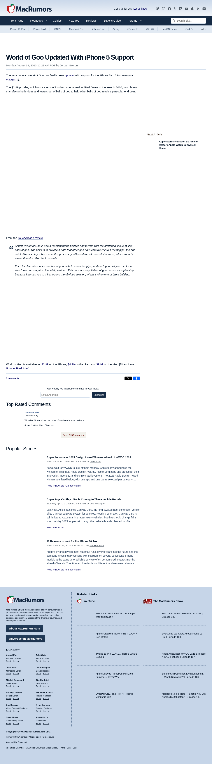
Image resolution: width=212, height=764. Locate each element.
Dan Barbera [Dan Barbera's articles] (12, 703)
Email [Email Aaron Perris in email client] (38, 721)
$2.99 (44, 364)
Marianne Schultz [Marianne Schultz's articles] (44, 690)
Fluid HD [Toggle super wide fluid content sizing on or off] (54, 748)
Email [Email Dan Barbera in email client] (8, 709)
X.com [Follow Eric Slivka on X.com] (46, 659)
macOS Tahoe (169, 29)
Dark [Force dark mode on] (75, 748)
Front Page (16, 20)
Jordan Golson (69, 65)
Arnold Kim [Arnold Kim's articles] (11, 653)
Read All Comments (73, 435)
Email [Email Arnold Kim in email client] (8, 659)
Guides (57, 20)
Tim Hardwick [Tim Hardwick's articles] (42, 678)
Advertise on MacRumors (25, 636)
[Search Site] (188, 21)
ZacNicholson (32, 412)
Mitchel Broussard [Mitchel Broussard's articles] (15, 678)
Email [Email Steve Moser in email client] (8, 721)
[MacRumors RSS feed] (198, 9)
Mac (25, 368)
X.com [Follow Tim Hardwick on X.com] (46, 684)
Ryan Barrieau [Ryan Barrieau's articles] (43, 703)
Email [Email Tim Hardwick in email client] (38, 684)
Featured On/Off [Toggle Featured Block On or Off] (14, 748)
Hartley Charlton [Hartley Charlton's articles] (14, 690)
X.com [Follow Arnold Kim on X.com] (16, 659)
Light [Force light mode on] (69, 748)
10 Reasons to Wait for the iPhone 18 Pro (77, 541)
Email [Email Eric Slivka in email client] (38, 659)
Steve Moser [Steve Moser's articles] (12, 715)
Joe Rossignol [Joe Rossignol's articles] (43, 666)
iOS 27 (57, 29)
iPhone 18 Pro (17, 29)
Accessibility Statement (16, 742)
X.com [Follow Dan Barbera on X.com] (16, 709)
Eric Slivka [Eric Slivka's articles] (41, 653)
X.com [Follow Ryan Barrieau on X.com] (46, 709)
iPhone (10, 368)
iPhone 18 (132, 29)
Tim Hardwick (97, 545)
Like (41, 425)
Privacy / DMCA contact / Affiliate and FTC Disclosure (30, 737)
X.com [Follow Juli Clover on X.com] (16, 672)
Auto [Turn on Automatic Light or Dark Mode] (63, 748)
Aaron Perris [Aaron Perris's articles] (42, 715)
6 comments (12, 378)
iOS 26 (150, 29)
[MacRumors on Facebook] (169, 9)
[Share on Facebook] (136, 378)
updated (70, 75)
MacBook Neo (76, 29)
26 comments (73, 489)
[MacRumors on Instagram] (163, 9)
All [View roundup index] (203, 29)
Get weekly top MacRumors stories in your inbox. (73, 388)
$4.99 (71, 364)
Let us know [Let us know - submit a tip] (140, 8)
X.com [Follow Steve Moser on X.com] (16, 721)
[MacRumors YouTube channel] (186, 9)
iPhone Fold (39, 29)
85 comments (73, 569)
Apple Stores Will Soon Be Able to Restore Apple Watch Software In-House (178, 144)
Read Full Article (55, 489)
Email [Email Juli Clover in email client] (8, 672)
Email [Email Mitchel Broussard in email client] (8, 684)
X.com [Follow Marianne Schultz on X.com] (46, 697)
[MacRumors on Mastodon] (180, 9)
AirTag (116, 29)
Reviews (91, 20)
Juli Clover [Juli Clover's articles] (11, 666)
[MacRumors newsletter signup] (204, 9)
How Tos (74, 20)
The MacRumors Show (168, 599)
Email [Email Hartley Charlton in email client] (8, 697)
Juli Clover (95, 465)
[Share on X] (128, 378)
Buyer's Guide (112, 20)
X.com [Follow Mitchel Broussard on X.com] (16, 684)
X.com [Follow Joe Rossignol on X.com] (46, 672)
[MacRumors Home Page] (29, 9)
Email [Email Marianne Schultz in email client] (38, 697)
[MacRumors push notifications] (192, 9)
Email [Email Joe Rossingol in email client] (38, 672)
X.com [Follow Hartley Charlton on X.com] (16, 697)
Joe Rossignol (97, 503)
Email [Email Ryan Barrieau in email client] (38, 709)
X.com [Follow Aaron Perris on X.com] (46, 721)
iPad (19, 368)
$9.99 (99, 364)
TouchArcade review (30, 237)
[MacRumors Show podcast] (158, 9)
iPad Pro (189, 29)
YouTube (89, 599)
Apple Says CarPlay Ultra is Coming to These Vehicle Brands (92, 499)
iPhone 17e (98, 29)
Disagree (49, 425)
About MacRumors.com (24, 626)
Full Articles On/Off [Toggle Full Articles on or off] (33, 748)
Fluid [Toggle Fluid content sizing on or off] (46, 748)
